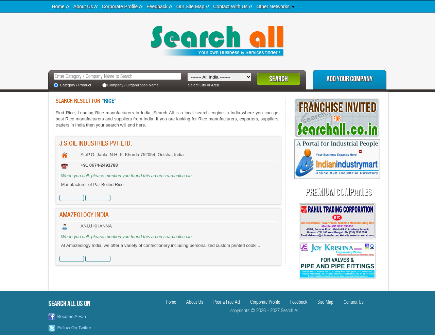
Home (58, 6)
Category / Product (75, 85)
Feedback (156, 6)
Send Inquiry (97, 197)
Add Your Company (350, 79)
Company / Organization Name (133, 85)
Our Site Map (190, 6)
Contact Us (354, 302)
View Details (71, 197)
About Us (83, 6)
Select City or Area (203, 85)
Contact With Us (230, 6)
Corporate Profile (120, 6)
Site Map (325, 302)
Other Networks (272, 6)
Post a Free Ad (226, 302)
